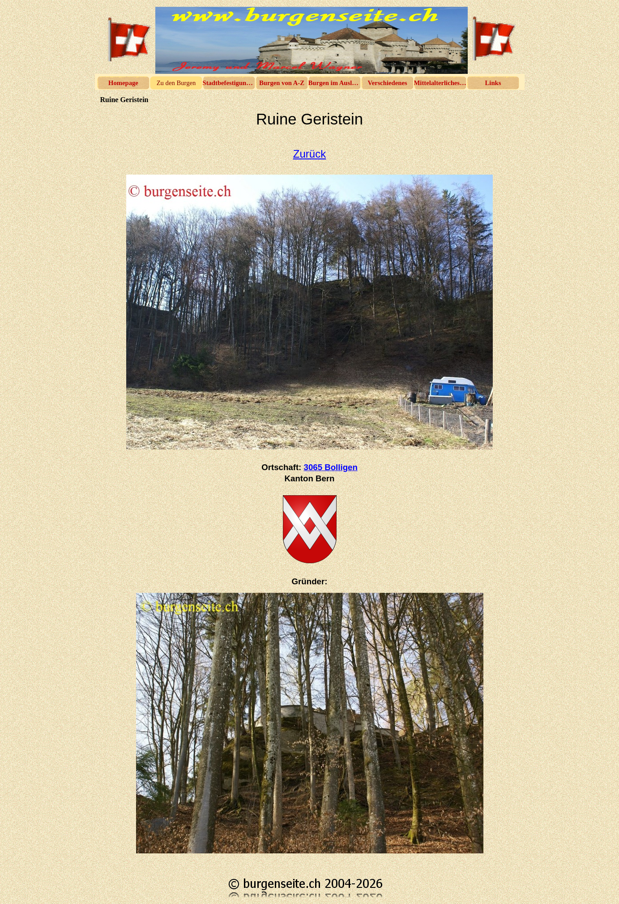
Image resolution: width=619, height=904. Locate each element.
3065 (331, 467)
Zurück (309, 154)
